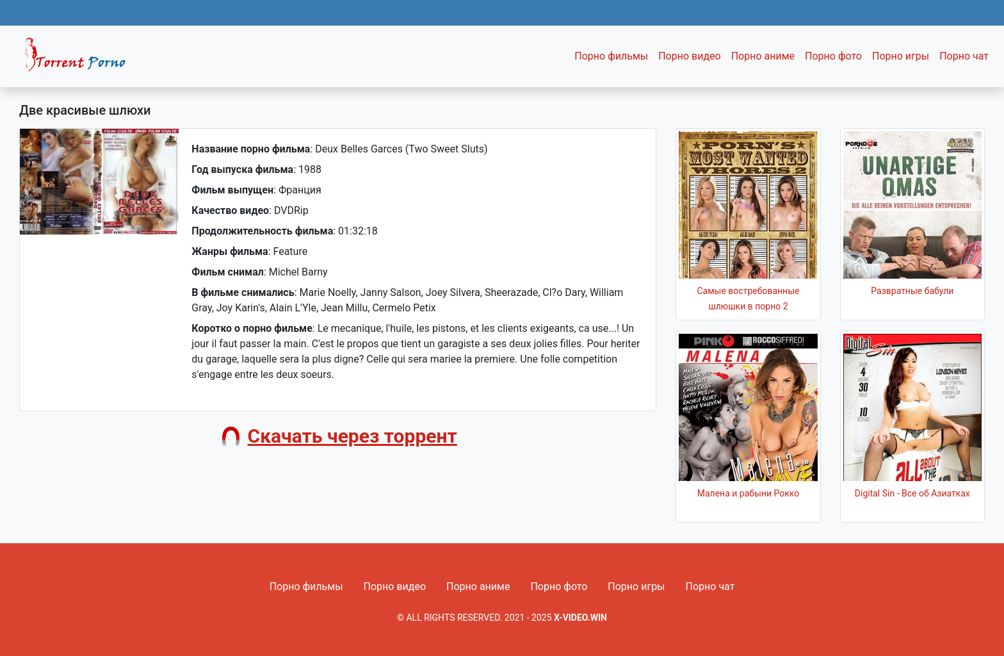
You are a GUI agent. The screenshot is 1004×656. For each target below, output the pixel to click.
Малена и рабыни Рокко (748, 493)
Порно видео (689, 56)
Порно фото (833, 56)
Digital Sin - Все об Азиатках (912, 493)
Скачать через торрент (352, 436)
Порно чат (964, 56)
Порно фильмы (611, 56)
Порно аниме (763, 56)
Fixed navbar (81, 59)
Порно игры (900, 56)
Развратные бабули (912, 291)
